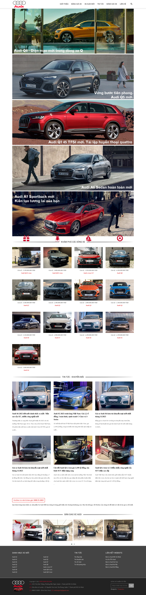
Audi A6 (88, 338)
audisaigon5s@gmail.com (61, 590)
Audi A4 (26, 370)
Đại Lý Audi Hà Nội (111, 564)
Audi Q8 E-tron (57, 273)
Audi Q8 (119, 273)
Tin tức (100, 4)
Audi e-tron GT (89, 273)
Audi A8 (26, 338)
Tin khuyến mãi (79, 559)
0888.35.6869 (36, 590)
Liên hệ (123, 4)
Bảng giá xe (76, 4)
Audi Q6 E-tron (26, 273)
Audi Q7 (26, 305)
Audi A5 (119, 338)
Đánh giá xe (112, 4)
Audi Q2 (119, 305)
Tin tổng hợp (78, 557)
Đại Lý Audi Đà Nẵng (112, 567)
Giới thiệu (64, 4)
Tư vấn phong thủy (80, 564)
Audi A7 (57, 338)
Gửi (131, 585)
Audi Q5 (57, 305)
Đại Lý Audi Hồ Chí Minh (113, 557)
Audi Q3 (88, 305)
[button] (131, 4)
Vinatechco (121, 589)
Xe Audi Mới (89, 4)
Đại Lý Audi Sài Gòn (112, 562)
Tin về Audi (77, 562)
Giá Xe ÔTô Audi (111, 559)
